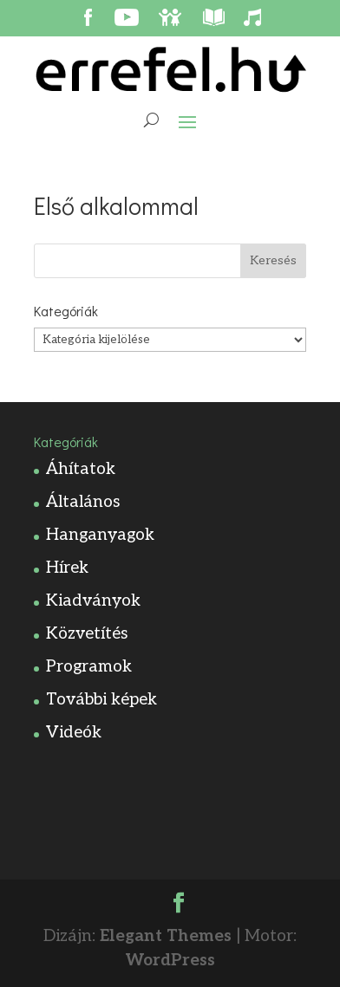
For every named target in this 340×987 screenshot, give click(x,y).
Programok (89, 667)
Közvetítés (87, 634)
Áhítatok (80, 469)
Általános (83, 502)
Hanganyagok (100, 535)
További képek (101, 700)
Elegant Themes (166, 936)
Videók (73, 733)
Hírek (67, 568)
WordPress (170, 961)
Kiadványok (93, 601)
